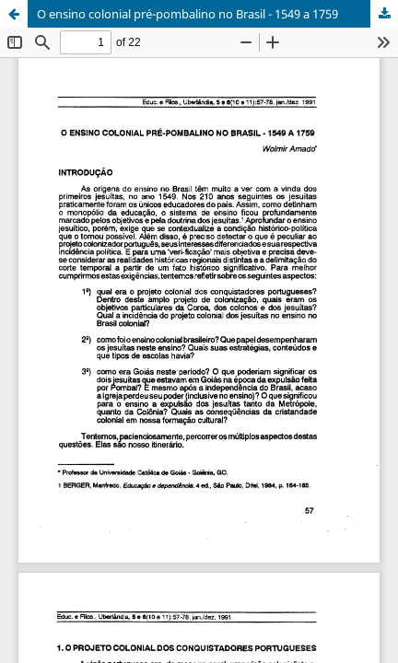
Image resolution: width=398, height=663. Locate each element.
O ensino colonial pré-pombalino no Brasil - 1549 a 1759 (187, 14)
